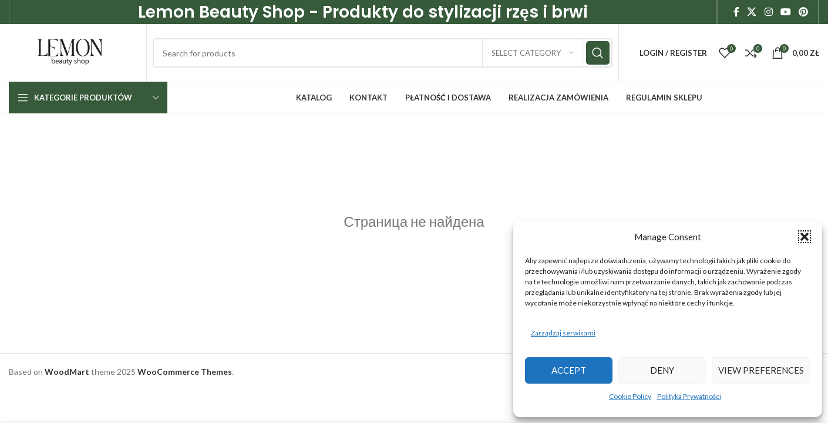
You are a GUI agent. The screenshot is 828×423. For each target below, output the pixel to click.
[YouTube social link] (785, 12)
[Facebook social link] (736, 12)
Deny (662, 370)
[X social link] (751, 12)
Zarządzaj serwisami (563, 332)
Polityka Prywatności (689, 396)
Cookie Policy (630, 396)
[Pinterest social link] (803, 12)
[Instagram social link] (768, 12)
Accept (568, 370)
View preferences (761, 370)
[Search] (386, 55)
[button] (804, 237)
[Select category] (532, 55)
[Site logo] (74, 54)
